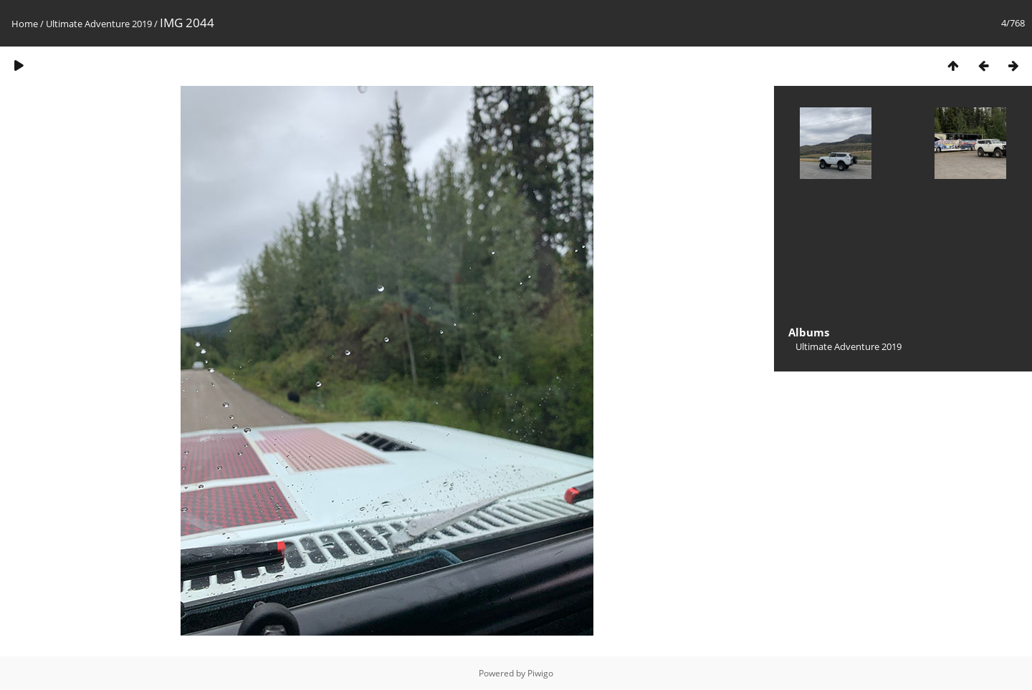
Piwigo (540, 673)
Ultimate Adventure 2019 (99, 23)
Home (24, 23)
